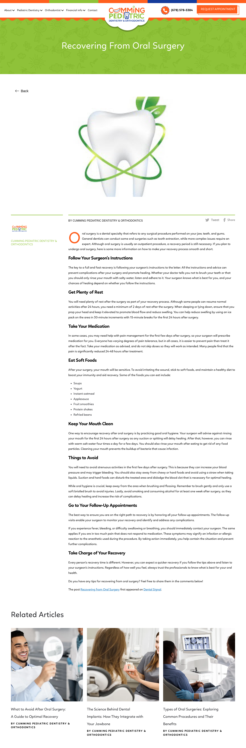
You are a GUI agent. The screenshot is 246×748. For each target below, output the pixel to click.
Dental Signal (152, 589)
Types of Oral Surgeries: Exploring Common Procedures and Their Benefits (190, 717)
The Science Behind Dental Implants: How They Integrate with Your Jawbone (115, 717)
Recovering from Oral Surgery (100, 589)
